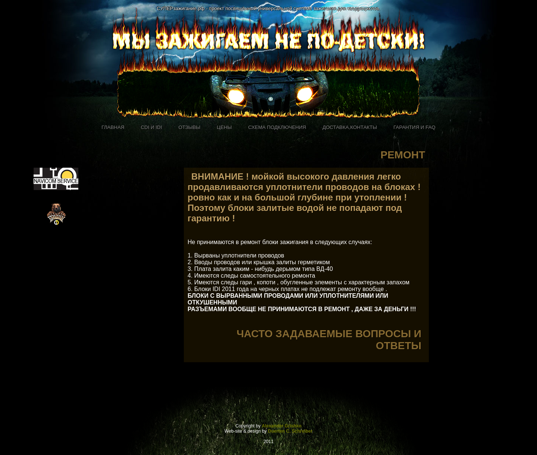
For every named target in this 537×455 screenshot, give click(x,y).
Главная (112, 127)
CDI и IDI (151, 127)
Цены (224, 127)
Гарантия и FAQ (414, 127)
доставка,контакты (350, 127)
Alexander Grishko (282, 426)
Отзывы (189, 127)
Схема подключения (277, 127)
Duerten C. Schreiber (290, 431)
